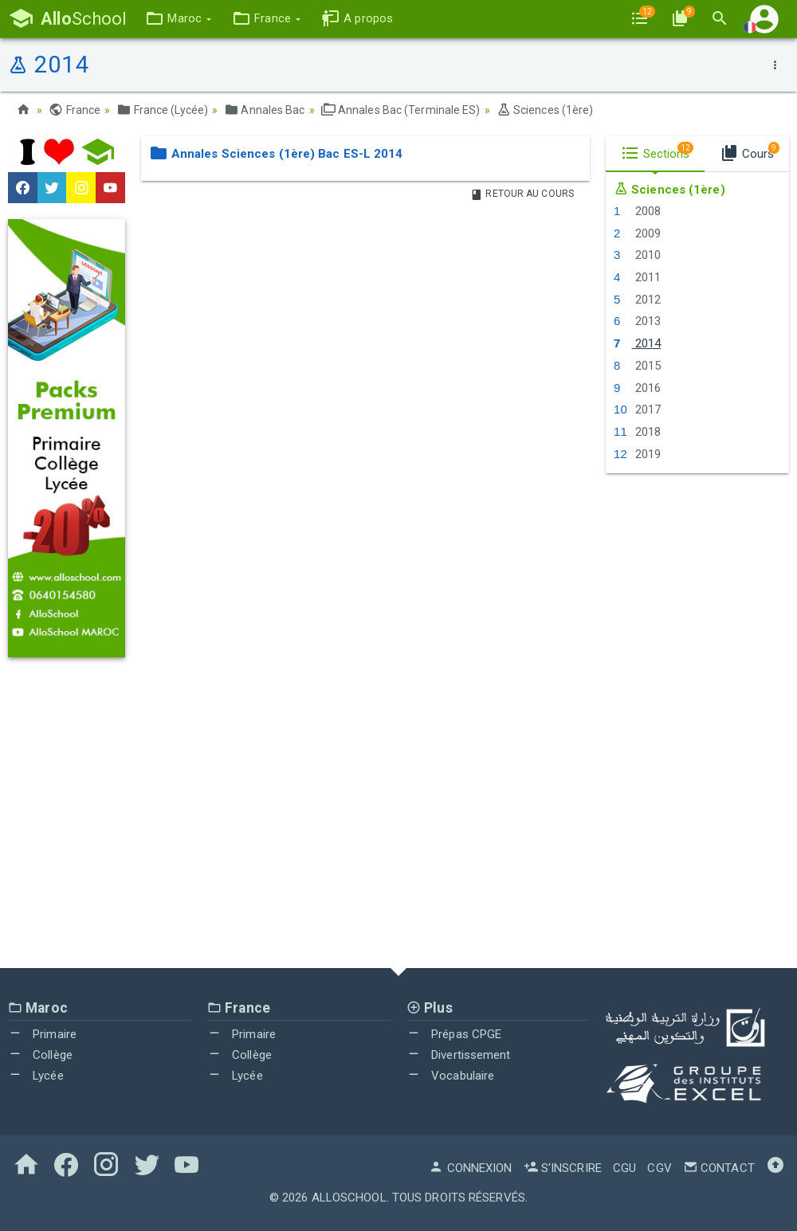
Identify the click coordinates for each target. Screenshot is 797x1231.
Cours (750, 151)
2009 (637, 233)
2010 (637, 255)
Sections (657, 151)
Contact (719, 1168)
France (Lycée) (162, 110)
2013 (637, 321)
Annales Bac (264, 110)
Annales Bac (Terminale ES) (401, 110)
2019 (637, 454)
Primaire (42, 1034)
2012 (637, 299)
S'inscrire (563, 1168)
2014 (637, 343)
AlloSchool (349, 1197)
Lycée (36, 1075)
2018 (637, 432)
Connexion (470, 1168)
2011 (637, 277)
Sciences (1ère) (545, 110)
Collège (40, 1055)
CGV (659, 1168)
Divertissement (458, 1055)
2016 (637, 388)
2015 (637, 366)
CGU (624, 1168)
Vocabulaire (450, 1075)
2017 (637, 409)
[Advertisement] (398, 824)
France (74, 110)
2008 (637, 211)
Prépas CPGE (453, 1034)
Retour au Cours (522, 193)
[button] (178, 18)
